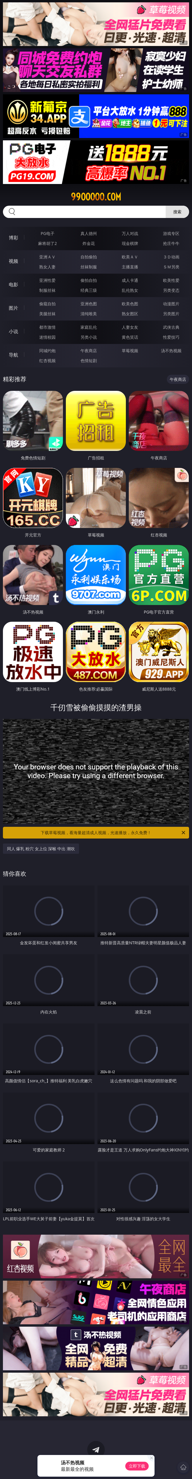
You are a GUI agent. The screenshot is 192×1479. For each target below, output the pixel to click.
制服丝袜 (47, 290)
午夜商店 (88, 350)
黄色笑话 (130, 337)
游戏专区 (171, 233)
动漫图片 (171, 303)
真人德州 (88, 233)
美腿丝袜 (47, 313)
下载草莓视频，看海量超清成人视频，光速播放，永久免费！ (113, 832)
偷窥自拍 (47, 303)
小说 (13, 331)
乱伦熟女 (130, 290)
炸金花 (89, 243)
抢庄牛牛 (171, 243)
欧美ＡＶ (130, 257)
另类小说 (88, 337)
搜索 (177, 211)
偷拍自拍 (88, 280)
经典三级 (88, 290)
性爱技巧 (171, 337)
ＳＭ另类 (171, 267)
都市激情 (47, 327)
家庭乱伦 (88, 327)
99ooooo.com (96, 197)
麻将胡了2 (47, 243)
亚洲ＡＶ (47, 257)
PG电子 (47, 233)
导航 (13, 355)
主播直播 (130, 267)
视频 (13, 261)
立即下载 (137, 1466)
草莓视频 (130, 350)
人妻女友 (130, 327)
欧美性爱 (171, 280)
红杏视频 (47, 360)
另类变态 (171, 290)
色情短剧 (88, 360)
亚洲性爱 (47, 280)
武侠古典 (171, 327)
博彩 (13, 237)
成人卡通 (130, 280)
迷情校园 (47, 337)
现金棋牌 (130, 243)
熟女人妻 (47, 267)
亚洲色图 (88, 303)
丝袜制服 (88, 267)
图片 (13, 308)
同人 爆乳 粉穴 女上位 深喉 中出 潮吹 (41, 848)
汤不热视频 (171, 350)
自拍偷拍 (88, 257)
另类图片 (171, 313)
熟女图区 (130, 313)
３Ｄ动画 (171, 257)
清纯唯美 (88, 313)
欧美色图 (130, 303)
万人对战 (130, 233)
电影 (13, 284)
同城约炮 (47, 350)
